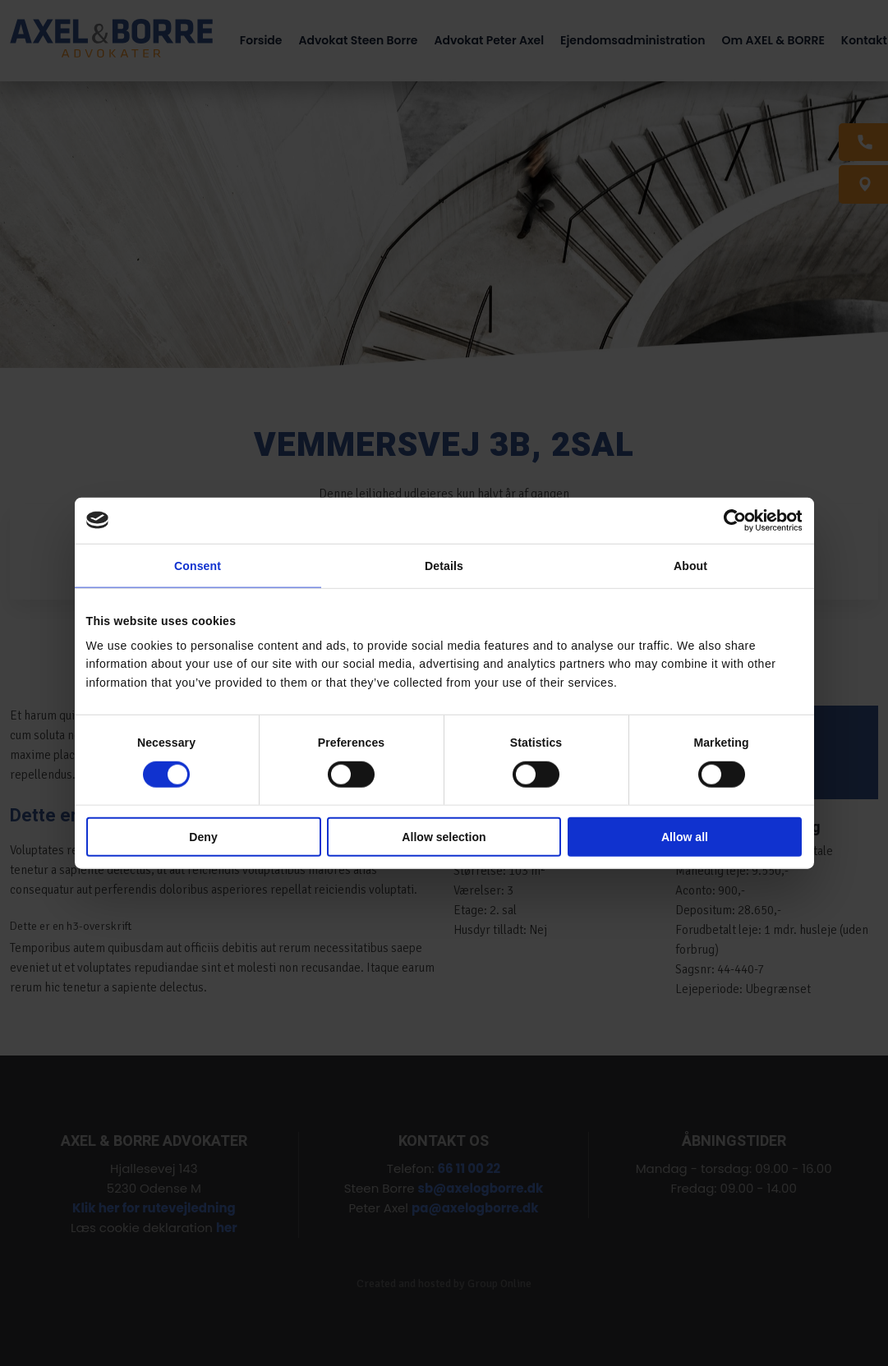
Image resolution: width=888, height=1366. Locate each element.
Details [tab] (444, 566)
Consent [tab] (197, 566)
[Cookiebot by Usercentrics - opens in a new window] (730, 519)
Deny (203, 837)
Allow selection (443, 837)
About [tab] (690, 566)
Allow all (684, 837)
